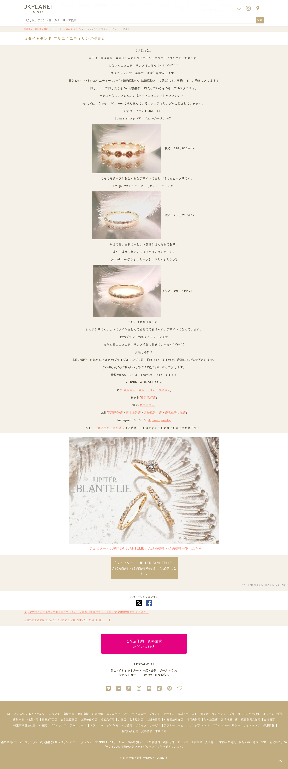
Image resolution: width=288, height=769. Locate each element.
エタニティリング (117, 713)
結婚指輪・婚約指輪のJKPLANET (271, 585)
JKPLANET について (212, 10)
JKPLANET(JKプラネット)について (37, 713)
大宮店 (122, 719)
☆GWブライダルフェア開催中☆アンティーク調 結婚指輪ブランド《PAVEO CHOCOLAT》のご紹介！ (88, 612)
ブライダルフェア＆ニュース (68, 725)
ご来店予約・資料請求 (110, 427)
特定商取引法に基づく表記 (30, 725)
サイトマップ (251, 725)
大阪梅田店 (154, 719)
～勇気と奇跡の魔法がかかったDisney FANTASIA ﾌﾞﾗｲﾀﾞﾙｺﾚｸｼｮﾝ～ (65, 620)
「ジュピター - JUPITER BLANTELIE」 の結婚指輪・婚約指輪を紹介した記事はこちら (144, 568)
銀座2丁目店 (147, 390)
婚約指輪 (83, 713)
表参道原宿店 (69, 719)
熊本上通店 (133, 412)
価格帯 (204, 713)
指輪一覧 (68, 713)
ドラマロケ (97, 725)
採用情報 (269, 725)
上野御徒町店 (89, 719)
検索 (260, 20)
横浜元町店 (148, 397)
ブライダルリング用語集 (244, 713)
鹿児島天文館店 (175, 412)
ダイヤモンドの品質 (119, 725)
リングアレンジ (199, 725)
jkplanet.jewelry (159, 420)
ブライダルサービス (148, 725)
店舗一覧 (226, 5)
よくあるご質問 (273, 713)
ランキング (219, 713)
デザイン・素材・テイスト (180, 713)
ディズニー (139, 713)
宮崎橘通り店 (153, 412)
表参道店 (164, 390)
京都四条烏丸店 (173, 719)
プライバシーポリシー (226, 725)
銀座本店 (130, 390)
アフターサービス (175, 725)
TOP (8, 713)
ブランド (154, 713)
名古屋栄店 (147, 405)
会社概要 (269, 719)
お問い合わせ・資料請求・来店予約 (144, 731)
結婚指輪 (97, 713)
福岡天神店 (115, 412)
